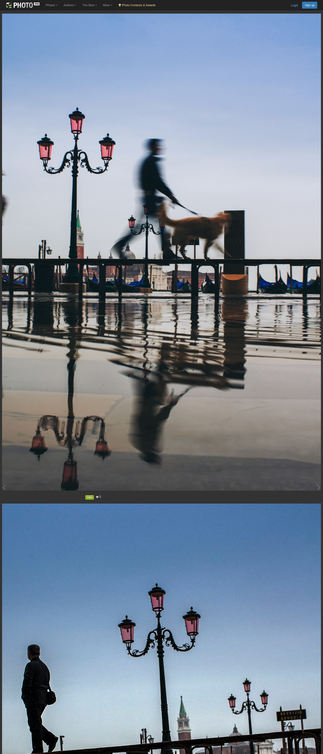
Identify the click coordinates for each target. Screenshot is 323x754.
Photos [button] (51, 5)
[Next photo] (318, 487)
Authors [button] (70, 5)
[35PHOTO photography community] (22, 5)
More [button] (107, 5)
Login (294, 5)
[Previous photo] (3, 487)
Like (89, 497)
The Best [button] (89, 5)
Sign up (310, 5)
